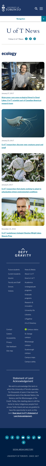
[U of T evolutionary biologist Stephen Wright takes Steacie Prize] (23, 217)
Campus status (32, 329)
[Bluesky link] (39, 437)
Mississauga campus (29, 343)
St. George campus (28, 335)
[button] (36, 8)
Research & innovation (29, 304)
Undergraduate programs (30, 288)
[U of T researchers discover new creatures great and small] (23, 129)
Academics (29, 282)
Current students (14, 274)
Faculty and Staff (14, 282)
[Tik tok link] (34, 437)
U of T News (23, 31)
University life (30, 310)
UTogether (28, 319)
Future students (14, 269)
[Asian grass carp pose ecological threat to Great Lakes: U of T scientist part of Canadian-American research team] (23, 83)
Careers (9, 334)
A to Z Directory (30, 323)
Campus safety (30, 361)
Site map (9, 351)
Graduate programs (28, 296)
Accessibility (11, 338)
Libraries (28, 314)
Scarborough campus (29, 351)
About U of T (29, 274)
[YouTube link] (23, 437)
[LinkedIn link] (28, 437)
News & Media (30, 269)
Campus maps (30, 357)
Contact (9, 329)
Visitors (10, 291)
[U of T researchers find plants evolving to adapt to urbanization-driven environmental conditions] (23, 173)
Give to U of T (30, 278)
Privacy (9, 342)
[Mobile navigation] (41, 8)
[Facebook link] (30, 38)
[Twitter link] (26, 38)
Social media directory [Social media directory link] (23, 449)
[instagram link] (34, 38)
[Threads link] (24, 442)
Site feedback (11, 346)
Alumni (10, 278)
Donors (10, 286)
